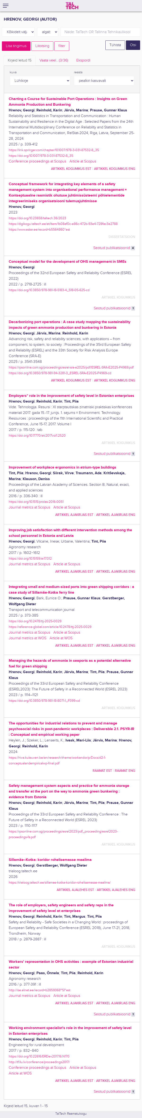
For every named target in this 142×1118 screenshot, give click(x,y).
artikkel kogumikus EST (71, 169)
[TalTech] (72, 5)
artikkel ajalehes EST (75, 890)
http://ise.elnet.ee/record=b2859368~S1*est (39, 990)
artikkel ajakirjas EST (74, 515)
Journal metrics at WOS (27, 638)
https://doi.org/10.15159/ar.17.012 (30, 559)
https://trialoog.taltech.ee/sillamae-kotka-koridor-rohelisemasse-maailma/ (60, 883)
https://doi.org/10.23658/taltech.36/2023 (37, 218)
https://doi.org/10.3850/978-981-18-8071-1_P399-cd (44, 701)
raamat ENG (125, 771)
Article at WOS (61, 638)
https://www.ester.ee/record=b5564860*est (39, 230)
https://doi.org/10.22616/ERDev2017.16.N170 (39, 1056)
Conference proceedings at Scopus (37, 161)
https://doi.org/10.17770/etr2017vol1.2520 (37, 436)
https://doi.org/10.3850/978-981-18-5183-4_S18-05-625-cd (49, 290)
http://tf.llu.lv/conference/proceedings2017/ (39, 1062)
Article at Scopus (82, 161)
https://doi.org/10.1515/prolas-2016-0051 (36, 502)
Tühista (115, 45)
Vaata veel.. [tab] (53, 60)
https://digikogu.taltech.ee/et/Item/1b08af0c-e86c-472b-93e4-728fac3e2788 (63, 224)
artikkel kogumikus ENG (114, 169)
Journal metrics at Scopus (29, 507)
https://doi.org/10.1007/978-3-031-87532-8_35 (41, 156)
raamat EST (102, 771)
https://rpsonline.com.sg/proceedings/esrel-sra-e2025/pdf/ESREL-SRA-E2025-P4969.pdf (71, 367)
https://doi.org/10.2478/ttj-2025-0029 (35, 621)
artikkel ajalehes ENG (116, 890)
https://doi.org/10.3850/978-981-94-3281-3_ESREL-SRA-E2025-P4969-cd (60, 373)
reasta (78, 72)
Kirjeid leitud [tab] (19, 60)
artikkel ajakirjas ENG (115, 515)
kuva (13, 72)
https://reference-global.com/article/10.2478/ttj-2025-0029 (50, 627)
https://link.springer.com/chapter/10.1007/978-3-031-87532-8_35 (54, 150)
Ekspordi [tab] (83, 60)
